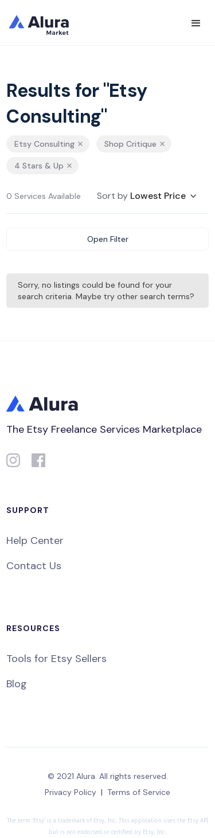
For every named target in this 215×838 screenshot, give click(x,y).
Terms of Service (138, 792)
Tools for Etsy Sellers (56, 658)
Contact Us (33, 565)
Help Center (35, 540)
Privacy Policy (70, 792)
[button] (196, 23)
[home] (46, 23)
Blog (16, 684)
